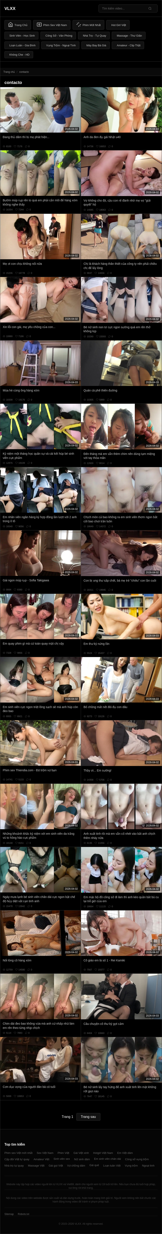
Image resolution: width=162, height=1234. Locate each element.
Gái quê (94, 1165)
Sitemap (9, 1214)
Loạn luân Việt (111, 1165)
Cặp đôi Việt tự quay (16, 1159)
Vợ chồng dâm (76, 1165)
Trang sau (88, 1117)
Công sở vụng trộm (137, 1159)
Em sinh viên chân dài (107, 1158)
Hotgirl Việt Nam (103, 1152)
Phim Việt (63, 1152)
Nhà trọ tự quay (14, 1165)
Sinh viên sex (62, 1158)
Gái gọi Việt (56, 1165)
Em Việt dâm (125, 1152)
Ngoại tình (148, 1165)
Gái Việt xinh (81, 1152)
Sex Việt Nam (45, 1152)
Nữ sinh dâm (82, 1159)
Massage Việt (36, 1165)
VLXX (9, 8)
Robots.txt (23, 1214)
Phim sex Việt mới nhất (18, 1152)
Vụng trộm (131, 1165)
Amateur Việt (41, 1159)
